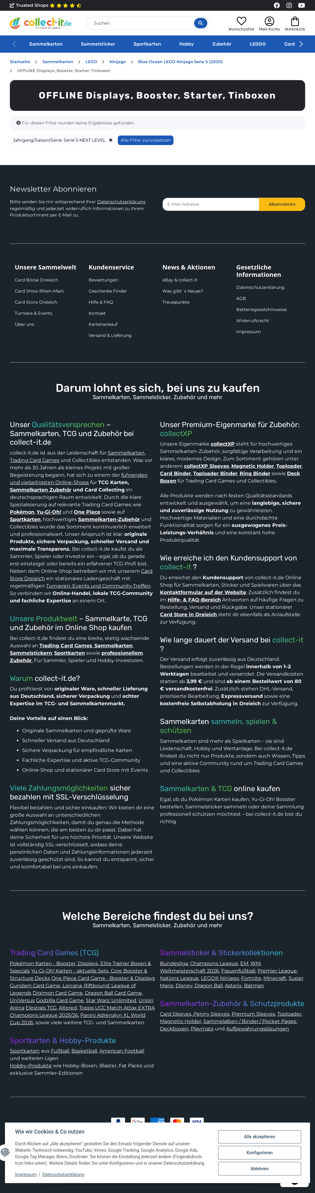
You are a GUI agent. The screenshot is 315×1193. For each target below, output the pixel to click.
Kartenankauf (103, 324)
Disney (184, 986)
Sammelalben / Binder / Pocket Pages (249, 1021)
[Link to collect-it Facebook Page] (277, 5)
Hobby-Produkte (31, 1066)
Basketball (84, 1051)
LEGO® (258, 44)
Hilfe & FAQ (101, 302)
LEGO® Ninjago (220, 978)
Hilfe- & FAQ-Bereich (194, 600)
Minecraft (274, 978)
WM (255, 963)
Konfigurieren (259, 1152)
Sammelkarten (45, 44)
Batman (254, 986)
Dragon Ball (208, 986)
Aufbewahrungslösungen (257, 1029)
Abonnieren (282, 204)
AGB (241, 298)
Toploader (289, 1014)
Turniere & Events (33, 313)
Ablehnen (259, 1168)
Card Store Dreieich (36, 302)
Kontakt (97, 313)
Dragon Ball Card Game (113, 993)
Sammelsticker (98, 44)
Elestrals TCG (41, 1008)
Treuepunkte (175, 302)
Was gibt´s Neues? (182, 291)
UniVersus (22, 1000)
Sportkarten (147, 44)
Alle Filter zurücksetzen (146, 140)
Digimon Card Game (58, 993)
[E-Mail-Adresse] (210, 204)
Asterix (233, 986)
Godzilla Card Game (60, 1000)
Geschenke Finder (108, 291)
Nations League (179, 978)
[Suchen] (147, 23)
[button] (241, 23)
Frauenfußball (238, 971)
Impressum (248, 331)
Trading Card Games (34, 460)
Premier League (277, 971)
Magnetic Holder (180, 1021)
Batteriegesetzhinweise (261, 309)
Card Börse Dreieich (36, 280)
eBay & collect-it (179, 280)
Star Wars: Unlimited (111, 1000)
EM (244, 963)
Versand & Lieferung (110, 335)
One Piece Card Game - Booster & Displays (103, 978)
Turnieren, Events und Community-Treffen (98, 586)
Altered (68, 1008)
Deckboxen (174, 1029)
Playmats (202, 1029)
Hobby (186, 44)
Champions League (214, 963)
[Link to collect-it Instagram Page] (289, 5)
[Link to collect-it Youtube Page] (301, 5)
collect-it (175, 567)
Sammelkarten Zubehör (40, 490)
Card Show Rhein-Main (39, 291)
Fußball (60, 1051)
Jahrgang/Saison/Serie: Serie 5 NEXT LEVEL (62, 140)
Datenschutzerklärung (121, 201)
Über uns (24, 324)
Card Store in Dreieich (188, 614)
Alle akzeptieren (259, 1136)
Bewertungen (103, 280)
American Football (121, 1051)
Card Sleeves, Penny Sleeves (194, 1014)
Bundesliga (174, 963)
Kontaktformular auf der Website (203, 592)
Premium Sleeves (253, 1014)
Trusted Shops (46, 5)
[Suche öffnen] (200, 23)
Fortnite (251, 978)
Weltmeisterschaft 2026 (189, 971)
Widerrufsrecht (252, 320)
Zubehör (221, 44)
